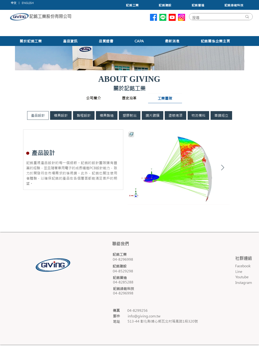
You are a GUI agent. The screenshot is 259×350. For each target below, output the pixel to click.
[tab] (38, 115)
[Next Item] (222, 168)
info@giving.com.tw (144, 316)
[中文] (13, 3)
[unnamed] (181, 17)
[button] (27, 3)
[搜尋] (214, 17)
